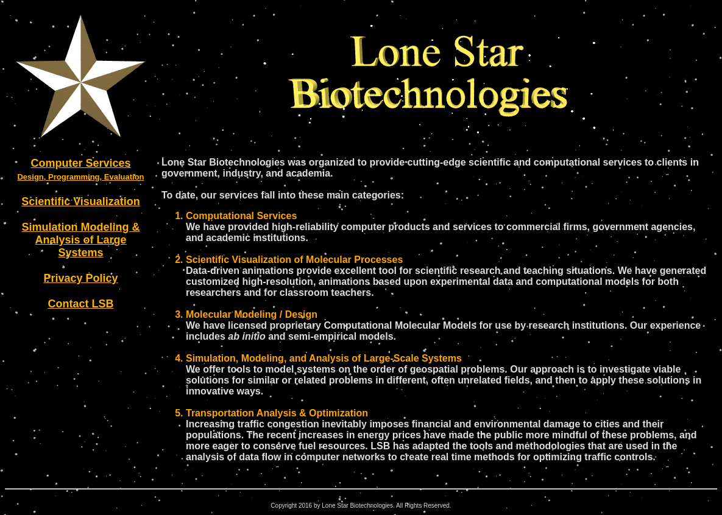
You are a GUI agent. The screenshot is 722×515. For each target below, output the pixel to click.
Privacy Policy (80, 278)
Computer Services (80, 163)
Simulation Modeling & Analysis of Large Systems (81, 240)
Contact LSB (81, 304)
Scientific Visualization (80, 201)
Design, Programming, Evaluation (80, 176)
